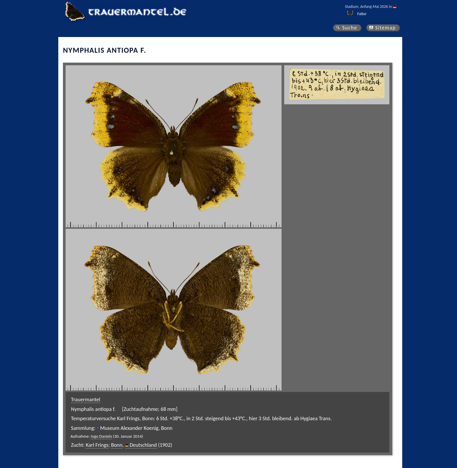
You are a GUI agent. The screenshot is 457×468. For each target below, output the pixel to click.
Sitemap (385, 27)
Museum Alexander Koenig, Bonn (136, 428)
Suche (349, 27)
